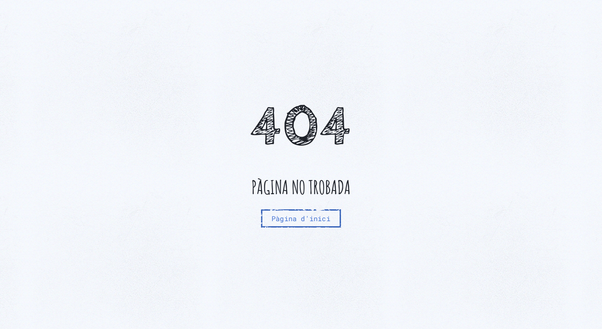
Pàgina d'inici (301, 218)
